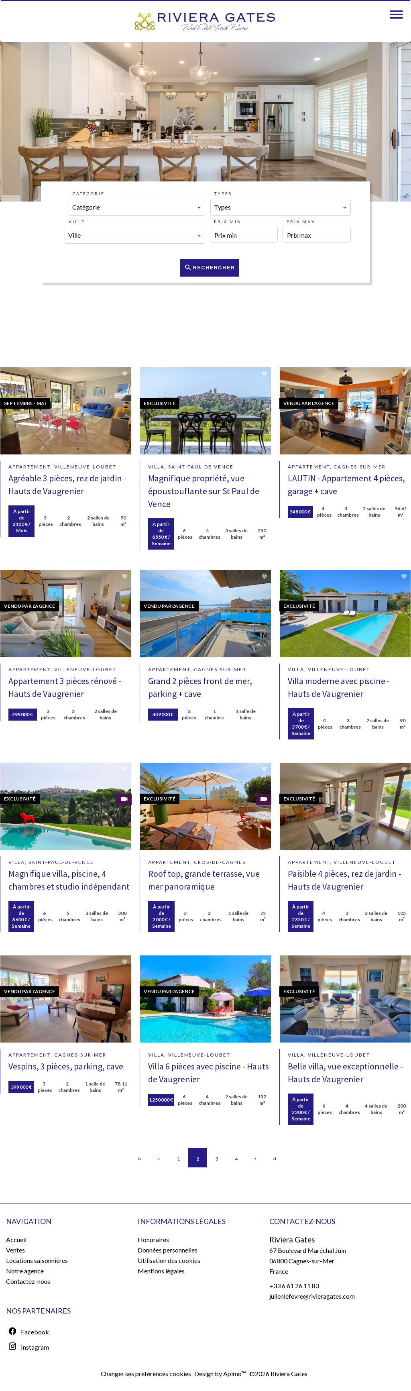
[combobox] (137, 207)
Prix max (301, 221)
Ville (77, 221)
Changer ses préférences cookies (146, 1373)
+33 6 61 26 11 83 (294, 1285)
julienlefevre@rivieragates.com (312, 1296)
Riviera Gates (292, 1239)
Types (223, 193)
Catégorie (89, 193)
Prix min (228, 221)
